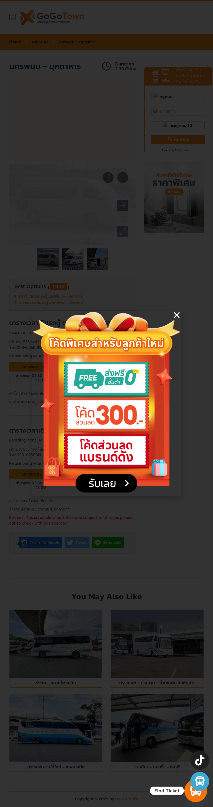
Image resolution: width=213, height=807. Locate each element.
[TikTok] (199, 760)
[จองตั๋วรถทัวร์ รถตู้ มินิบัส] (199, 781)
